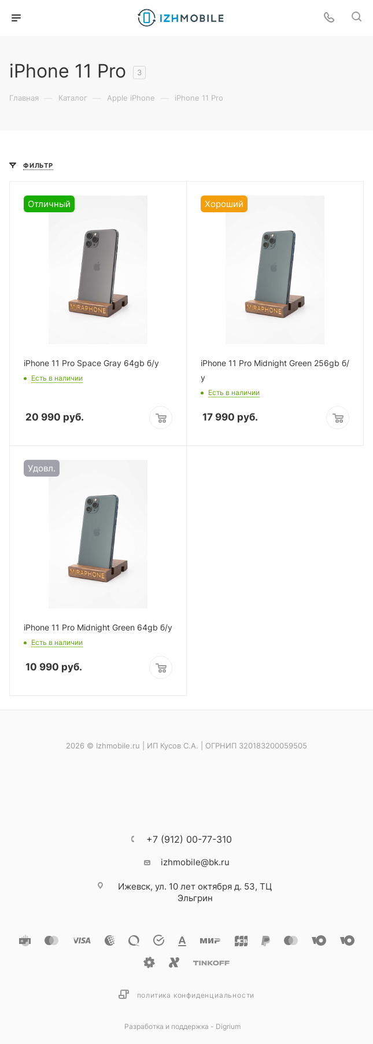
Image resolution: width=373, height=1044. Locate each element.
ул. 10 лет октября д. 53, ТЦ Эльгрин (195, 892)
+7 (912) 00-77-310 (189, 839)
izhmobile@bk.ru (195, 862)
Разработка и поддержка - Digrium (182, 1026)
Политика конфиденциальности (196, 995)
